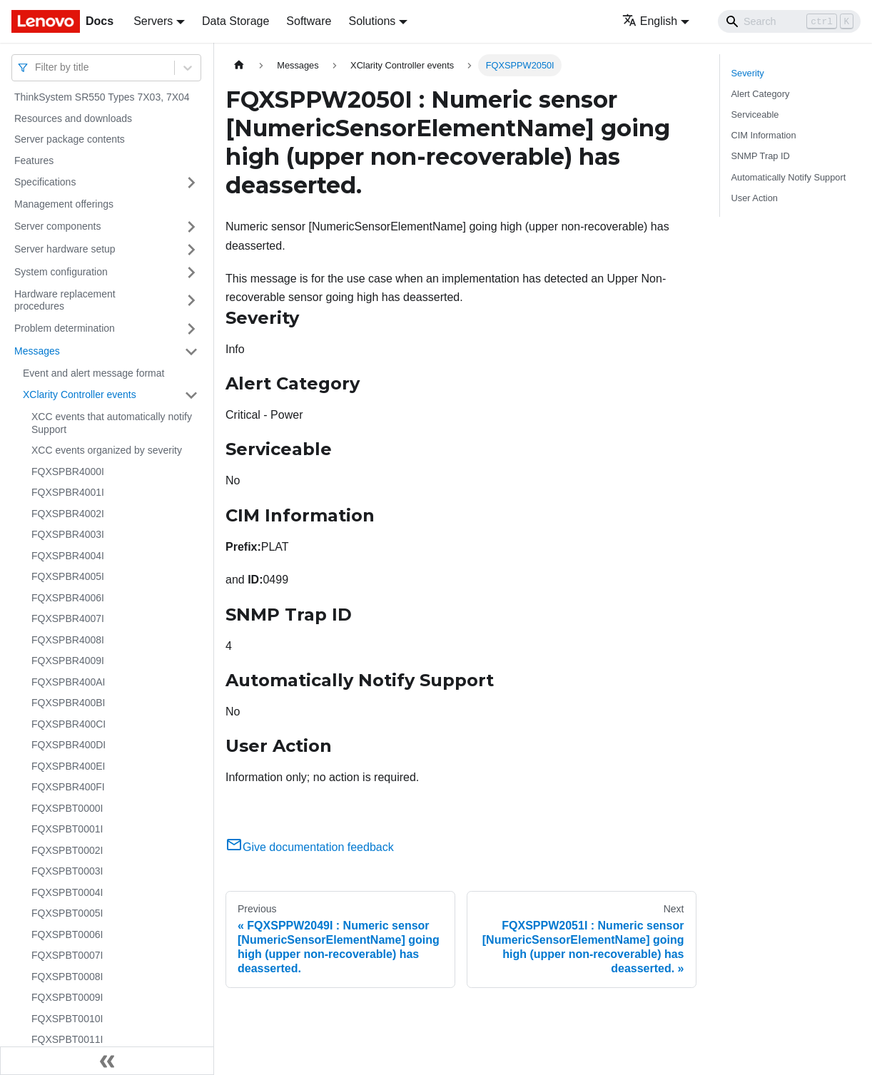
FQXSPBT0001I (67, 829)
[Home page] (239, 65)
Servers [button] (153, 21)
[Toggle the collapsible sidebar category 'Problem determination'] (191, 328)
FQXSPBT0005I (67, 913)
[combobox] (36, 67)
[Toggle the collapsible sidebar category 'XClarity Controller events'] (191, 395)
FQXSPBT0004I (67, 892)
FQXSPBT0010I (67, 1018)
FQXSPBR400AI (68, 682)
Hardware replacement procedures (65, 300)
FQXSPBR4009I (67, 660)
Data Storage (235, 21)
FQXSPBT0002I (67, 850)
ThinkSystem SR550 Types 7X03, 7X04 (102, 97)
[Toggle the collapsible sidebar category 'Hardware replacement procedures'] (191, 300)
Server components (57, 226)
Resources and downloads (73, 118)
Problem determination (64, 328)
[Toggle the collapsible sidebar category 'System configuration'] (191, 272)
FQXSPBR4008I (67, 640)
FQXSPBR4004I (67, 555)
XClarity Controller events (79, 394)
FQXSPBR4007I (67, 618)
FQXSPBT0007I (67, 955)
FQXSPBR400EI (68, 766)
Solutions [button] (371, 21)
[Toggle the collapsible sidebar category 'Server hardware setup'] (191, 249)
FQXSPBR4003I (67, 534)
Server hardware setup (65, 249)
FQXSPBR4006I (67, 597)
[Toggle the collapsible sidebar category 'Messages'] (191, 351)
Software (308, 21)
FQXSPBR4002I (67, 513)
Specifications (45, 182)
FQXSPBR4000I (67, 471)
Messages (37, 351)
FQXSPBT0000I (67, 808)
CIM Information (763, 135)
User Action (754, 198)
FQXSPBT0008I (67, 976)
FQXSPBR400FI (68, 787)
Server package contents (69, 139)
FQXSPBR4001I (67, 492)
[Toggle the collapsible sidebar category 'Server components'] (191, 226)
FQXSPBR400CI (68, 724)
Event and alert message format (93, 373)
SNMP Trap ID (760, 156)
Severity (747, 73)
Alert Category (760, 93)
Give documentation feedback (309, 847)
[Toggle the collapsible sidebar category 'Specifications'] (191, 182)
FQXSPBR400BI (68, 702)
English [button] (649, 21)
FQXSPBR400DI (68, 744)
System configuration (61, 271)
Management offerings (63, 204)
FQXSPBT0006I (67, 934)
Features (34, 160)
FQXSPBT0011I (67, 1039)
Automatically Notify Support (788, 177)
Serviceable (755, 114)
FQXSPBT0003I (67, 871)
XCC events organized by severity (106, 450)
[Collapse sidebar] (107, 1060)
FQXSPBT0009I (67, 997)
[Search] (789, 21)
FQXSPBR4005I (67, 576)
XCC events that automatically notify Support (111, 423)
